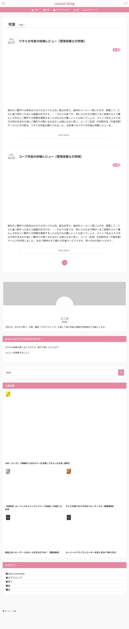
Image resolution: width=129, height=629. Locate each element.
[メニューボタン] (125, 3)
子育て (12, 589)
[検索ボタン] (3, 3)
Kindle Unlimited (18, 575)
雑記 (11, 603)
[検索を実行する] (121, 372)
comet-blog (64, 3)
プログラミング (17, 582)
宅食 (11, 596)
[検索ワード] (64, 372)
